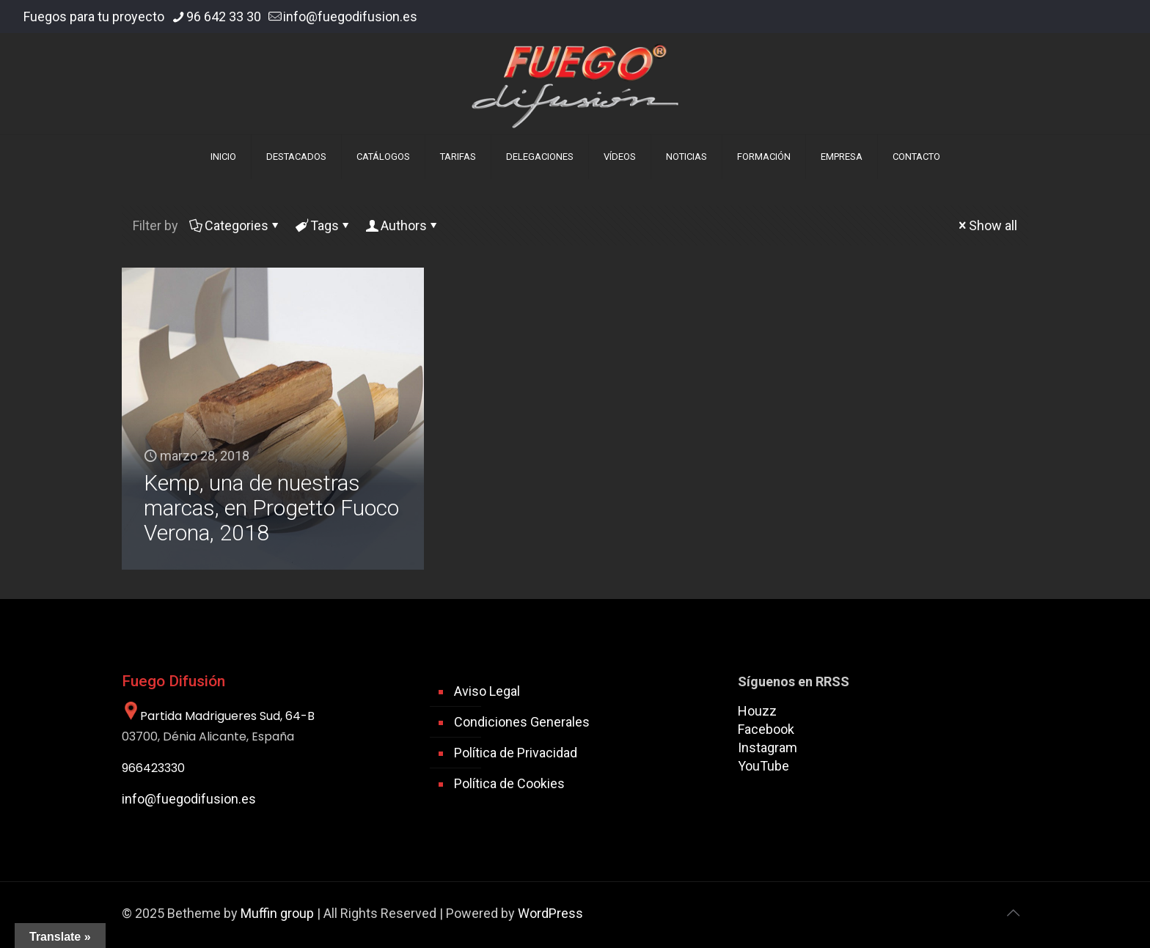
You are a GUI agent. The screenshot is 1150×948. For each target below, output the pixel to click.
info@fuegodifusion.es (189, 798)
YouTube (763, 766)
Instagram (767, 747)
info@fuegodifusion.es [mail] (350, 16)
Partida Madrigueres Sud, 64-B (218, 716)
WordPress (550, 913)
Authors (402, 225)
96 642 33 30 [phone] (223, 16)
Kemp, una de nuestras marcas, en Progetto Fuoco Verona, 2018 (271, 507)
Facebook (766, 729)
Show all (986, 225)
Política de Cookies (509, 783)
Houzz (757, 711)
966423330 (153, 768)
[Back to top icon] (1012, 912)
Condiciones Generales (522, 722)
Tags (323, 225)
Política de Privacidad (515, 752)
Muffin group (277, 913)
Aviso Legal (487, 691)
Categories (235, 225)
